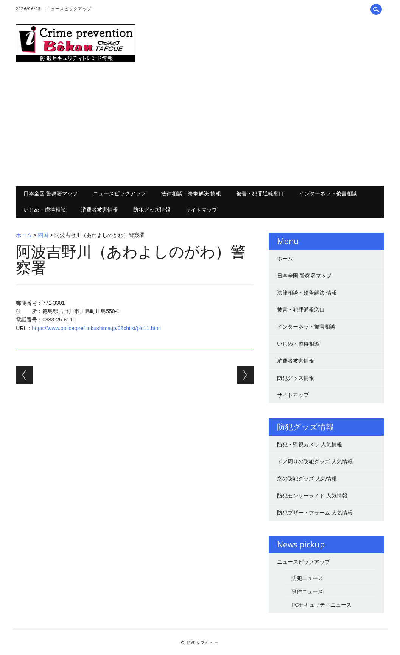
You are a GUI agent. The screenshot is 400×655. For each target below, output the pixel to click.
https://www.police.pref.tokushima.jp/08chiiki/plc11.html (96, 328)
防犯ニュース (307, 578)
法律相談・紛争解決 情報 (191, 193)
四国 (43, 235)
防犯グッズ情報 (151, 209)
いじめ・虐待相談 (44, 209)
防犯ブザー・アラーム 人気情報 (315, 513)
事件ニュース (307, 591)
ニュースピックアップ (69, 8)
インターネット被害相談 (328, 193)
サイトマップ (201, 209)
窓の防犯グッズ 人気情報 (307, 479)
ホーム (24, 235)
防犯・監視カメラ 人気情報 (309, 444)
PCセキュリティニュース (321, 605)
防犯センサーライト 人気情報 (312, 496)
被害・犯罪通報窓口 (260, 193)
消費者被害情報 (99, 209)
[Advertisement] (200, 125)
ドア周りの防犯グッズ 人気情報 (315, 461)
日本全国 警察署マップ (50, 193)
